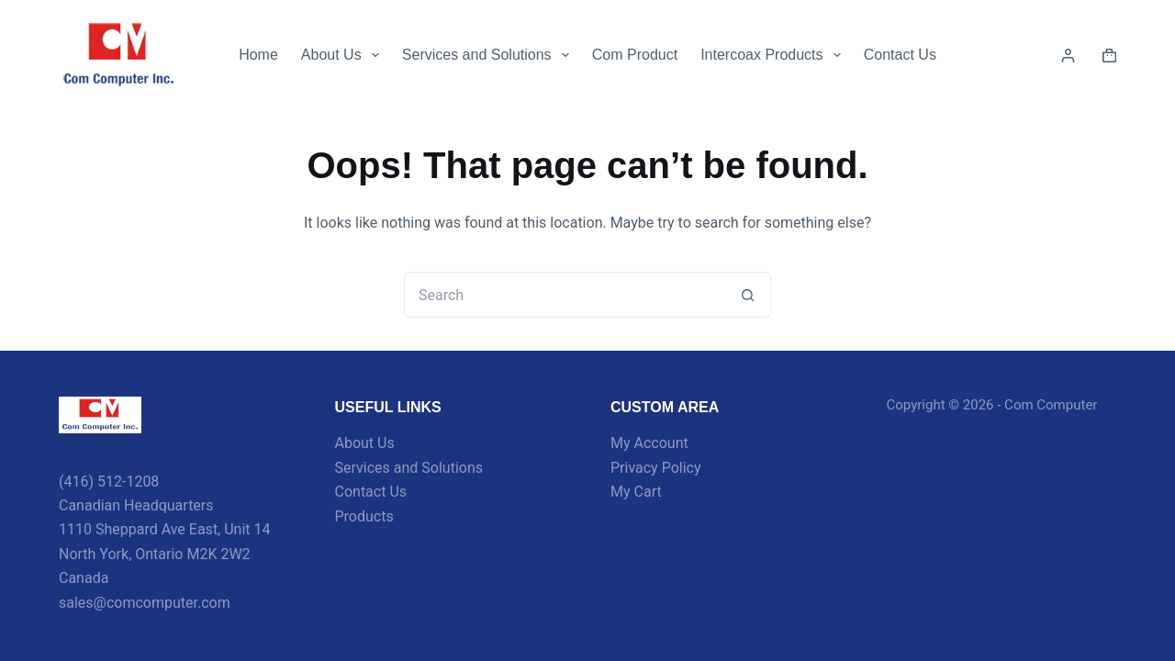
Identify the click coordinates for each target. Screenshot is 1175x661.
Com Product (634, 54)
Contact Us (900, 54)
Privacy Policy (655, 467)
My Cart (636, 491)
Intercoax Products (774, 55)
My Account (649, 443)
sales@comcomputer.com (144, 602)
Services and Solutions (489, 55)
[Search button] (748, 295)
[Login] (1068, 55)
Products (364, 516)
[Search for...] (564, 295)
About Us (343, 55)
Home (258, 54)
